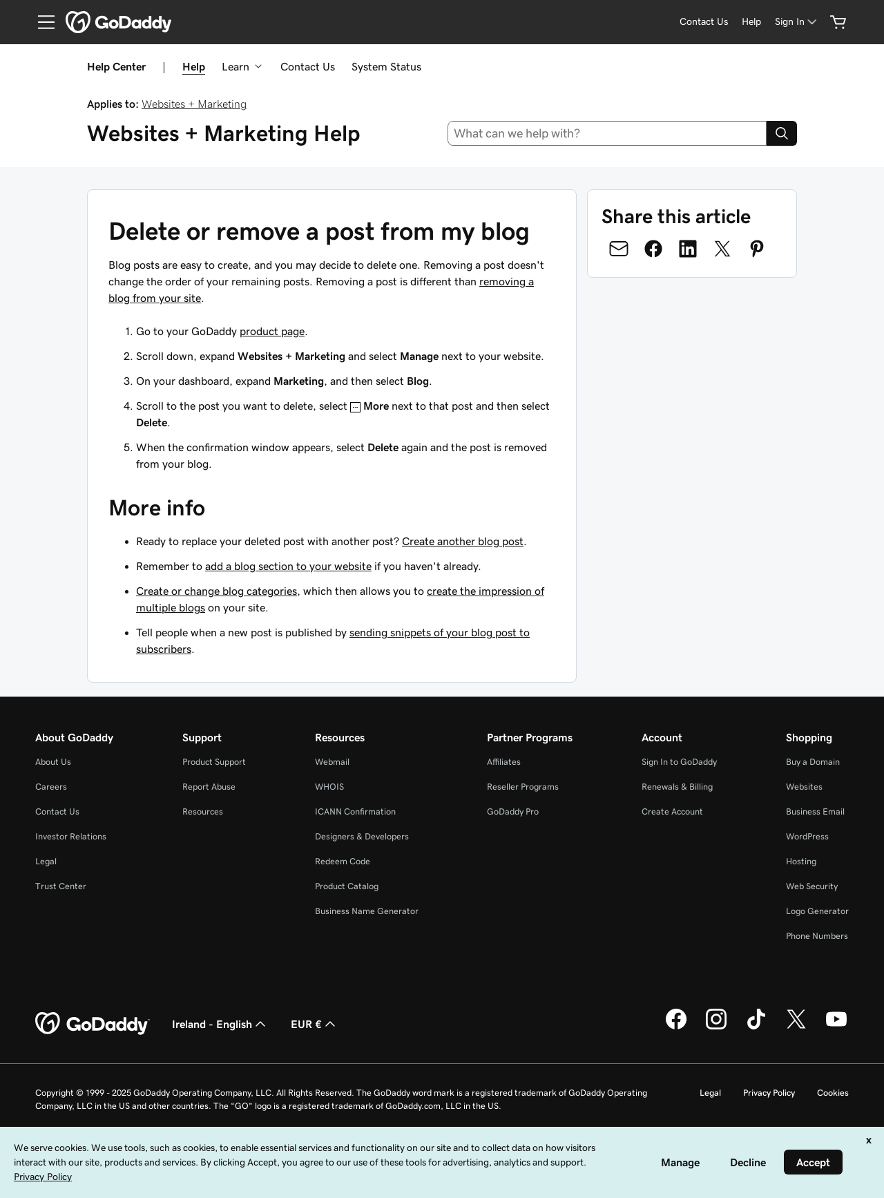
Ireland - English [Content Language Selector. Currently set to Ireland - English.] (220, 1024)
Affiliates (504, 761)
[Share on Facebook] (653, 248)
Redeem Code (342, 861)
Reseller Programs (523, 786)
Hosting (801, 861)
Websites (804, 786)
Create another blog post (462, 540)
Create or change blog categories (216, 590)
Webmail (332, 761)
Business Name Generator (367, 910)
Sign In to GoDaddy (679, 761)
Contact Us (307, 66)
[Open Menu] (40, 22)
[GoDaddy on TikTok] (756, 1027)
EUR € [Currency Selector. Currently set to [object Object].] (314, 1024)
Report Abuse (209, 786)
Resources (202, 811)
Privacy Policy (769, 1092)
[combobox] (607, 133)
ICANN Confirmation (355, 811)
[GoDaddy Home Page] (92, 1024)
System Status (386, 66)
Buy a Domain (813, 761)
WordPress (807, 836)
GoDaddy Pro (513, 811)
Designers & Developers (362, 836)
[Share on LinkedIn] (688, 248)
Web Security (812, 886)
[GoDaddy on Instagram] (716, 1027)
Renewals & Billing (677, 786)
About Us (53, 761)
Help (193, 66)
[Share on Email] (619, 248)
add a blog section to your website (288, 565)
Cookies (833, 1092)
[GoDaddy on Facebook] (676, 1027)
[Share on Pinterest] (757, 248)
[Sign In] (797, 22)
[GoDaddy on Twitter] (796, 1027)
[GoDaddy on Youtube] (836, 1027)
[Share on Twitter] (722, 248)
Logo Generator (817, 910)
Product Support (214, 761)
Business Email (815, 811)
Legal (46, 861)
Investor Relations (70, 836)
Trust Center (60, 886)
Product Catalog (346, 886)
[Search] (782, 133)
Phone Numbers (817, 935)
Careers (51, 786)
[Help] (751, 22)
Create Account (672, 811)
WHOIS (329, 786)
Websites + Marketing (194, 103)
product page (272, 330)
